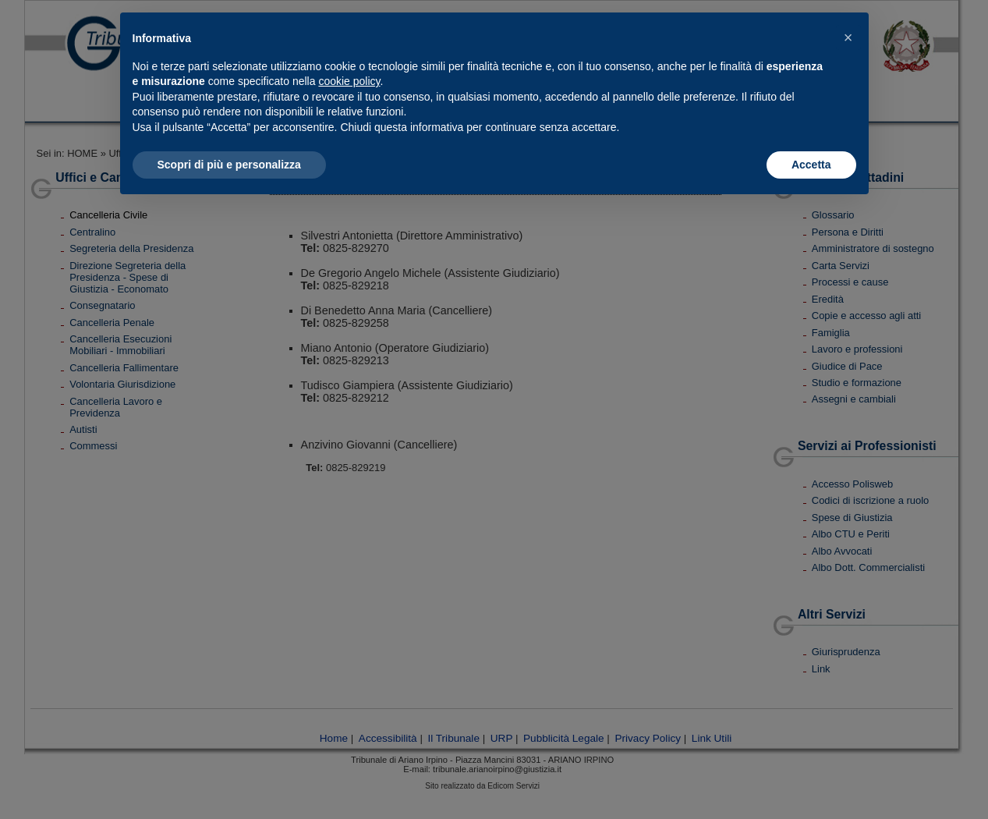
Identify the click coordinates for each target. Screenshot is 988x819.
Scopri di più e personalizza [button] (229, 164)
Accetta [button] (811, 164)
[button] (848, 37)
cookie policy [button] (349, 81)
